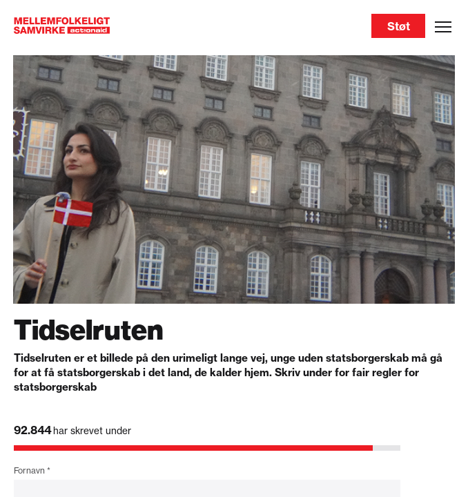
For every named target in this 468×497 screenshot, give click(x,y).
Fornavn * (32, 470)
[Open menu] (443, 27)
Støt (398, 26)
